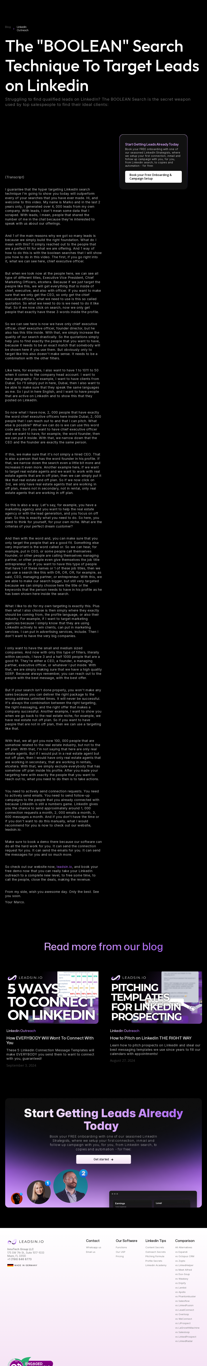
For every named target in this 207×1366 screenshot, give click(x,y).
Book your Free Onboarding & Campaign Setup (151, 177)
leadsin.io (64, 868)
